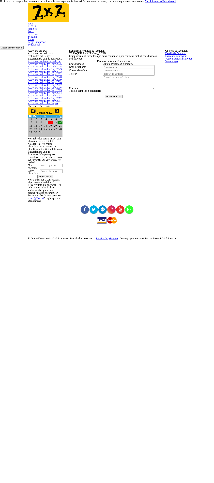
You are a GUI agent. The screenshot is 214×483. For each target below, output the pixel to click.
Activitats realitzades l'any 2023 (43, 105)
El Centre (51, 14)
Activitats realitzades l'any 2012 (43, 191)
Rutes (128, 14)
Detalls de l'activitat (174, 59)
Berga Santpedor (149, 14)
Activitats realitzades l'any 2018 (43, 144)
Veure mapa (171, 83)
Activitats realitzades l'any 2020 (43, 129)
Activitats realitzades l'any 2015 (43, 168)
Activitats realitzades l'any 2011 (43, 199)
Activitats (97, 14)
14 (61, 250)
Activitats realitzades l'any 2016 (43, 160)
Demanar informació (175, 67)
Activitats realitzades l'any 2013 (43, 184)
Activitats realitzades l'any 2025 (43, 89)
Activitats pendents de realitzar (43, 81)
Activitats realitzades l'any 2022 (43, 113)
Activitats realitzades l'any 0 (41, 207)
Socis (82, 14)
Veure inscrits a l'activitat (177, 75)
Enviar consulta (112, 150)
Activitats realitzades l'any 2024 (43, 97)
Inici (36, 14)
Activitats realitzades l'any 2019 (43, 137)
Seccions (114, 14)
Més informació (168, 475)
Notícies (68, 14)
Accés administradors (193, 33)
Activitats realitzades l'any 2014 (43, 176)
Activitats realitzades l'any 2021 (43, 121)
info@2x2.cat (34, 430)
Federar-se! (41, 29)
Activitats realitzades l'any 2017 (43, 152)
